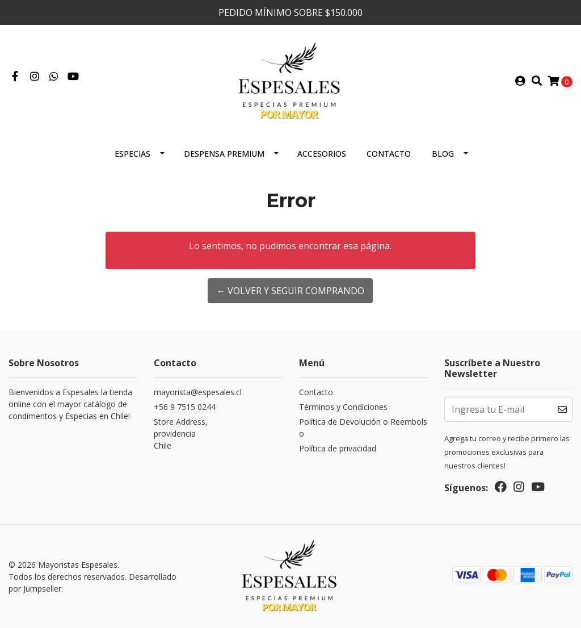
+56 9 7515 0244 (185, 406)
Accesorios (321, 153)
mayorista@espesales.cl (198, 392)
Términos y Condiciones (343, 406)
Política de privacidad (337, 448)
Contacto (389, 153)
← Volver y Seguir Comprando (290, 290)
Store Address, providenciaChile (181, 433)
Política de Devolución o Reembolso (363, 427)
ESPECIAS (132, 153)
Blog (443, 153)
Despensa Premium (224, 153)
